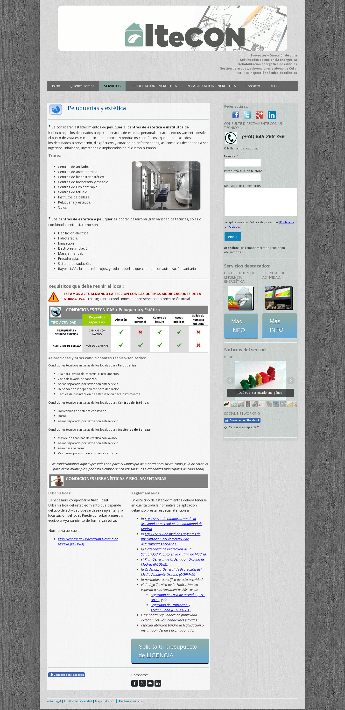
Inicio (56, 86)
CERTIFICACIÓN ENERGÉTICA (153, 86)
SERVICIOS (112, 86)
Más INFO (238, 325)
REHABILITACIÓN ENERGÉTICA (211, 86)
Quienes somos (82, 86)
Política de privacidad (78, 701)
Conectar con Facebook (66, 675)
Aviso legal (54, 701)
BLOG (274, 86)
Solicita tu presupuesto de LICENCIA (168, 651)
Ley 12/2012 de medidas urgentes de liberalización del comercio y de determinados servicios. (170, 539)
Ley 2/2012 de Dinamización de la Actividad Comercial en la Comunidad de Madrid (171, 523)
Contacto (253, 86)
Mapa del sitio (104, 701)
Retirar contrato (131, 701)
